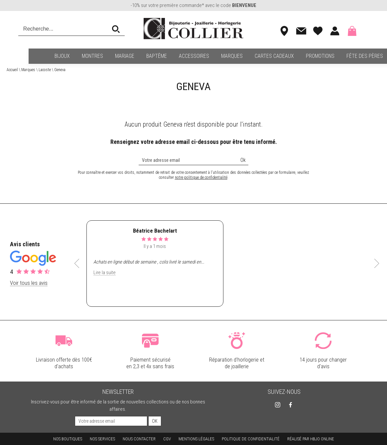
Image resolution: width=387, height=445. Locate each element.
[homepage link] (193, 29)
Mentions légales (196, 438)
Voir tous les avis (29, 282)
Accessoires (170, 56)
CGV (167, 438)
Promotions (296, 56)
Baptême (133, 56)
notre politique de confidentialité (201, 177)
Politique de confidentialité (251, 438)
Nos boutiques (67, 438)
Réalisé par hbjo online (310, 438)
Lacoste (45, 69)
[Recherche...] (65, 29)
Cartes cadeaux (250, 56)
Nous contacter (139, 438)
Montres (68, 56)
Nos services (102, 438)
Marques (208, 56)
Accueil (12, 69)
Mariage (101, 56)
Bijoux (38, 56)
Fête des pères (341, 56)
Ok (243, 160)
